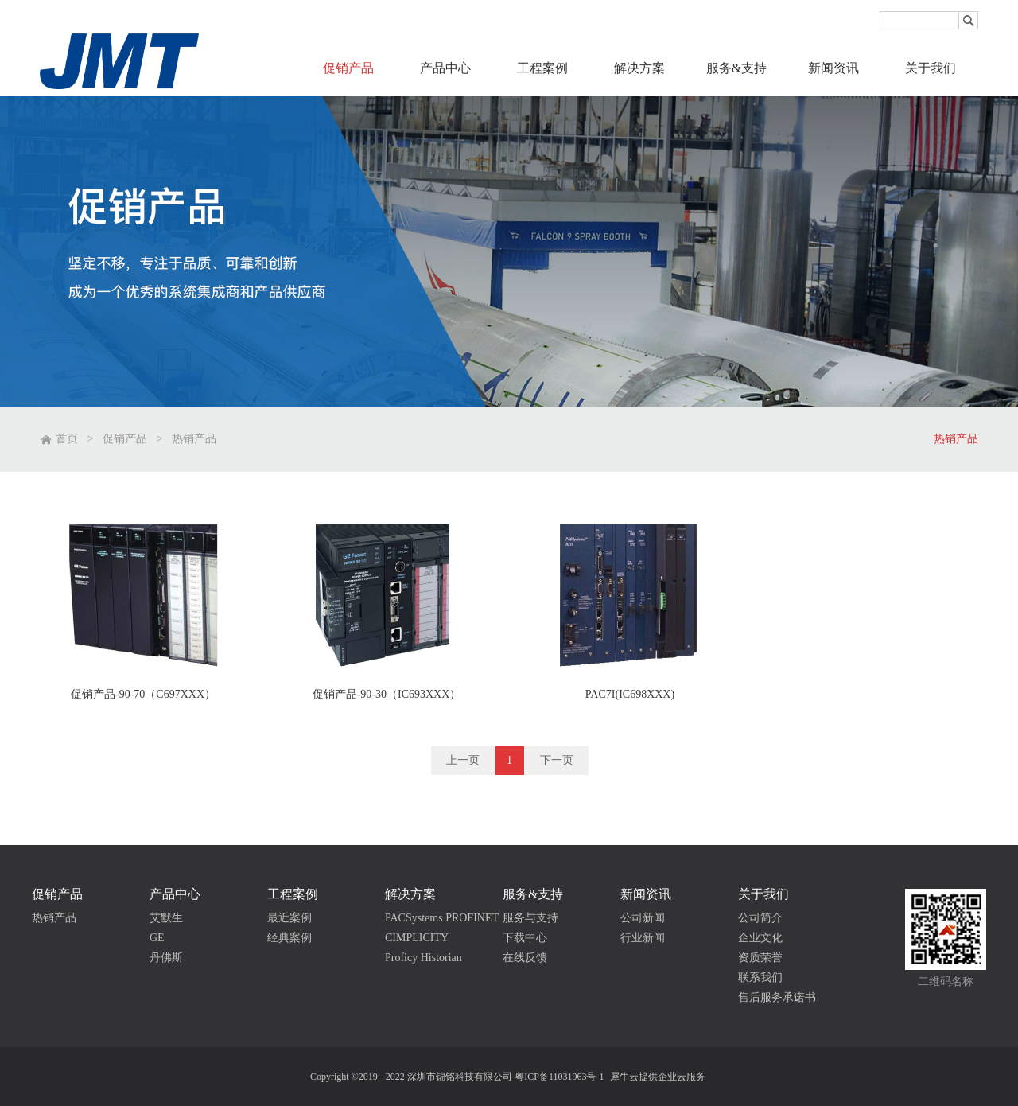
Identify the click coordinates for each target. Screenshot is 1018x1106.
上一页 (463, 760)
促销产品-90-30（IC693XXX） (387, 694)
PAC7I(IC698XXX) (629, 694)
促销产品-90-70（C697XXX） (143, 694)
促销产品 (125, 439)
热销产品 (194, 439)
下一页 (556, 760)
